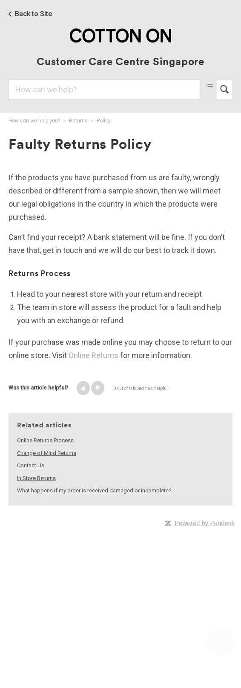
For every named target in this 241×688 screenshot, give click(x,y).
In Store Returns (36, 478)
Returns (78, 121)
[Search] (104, 90)
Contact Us (30, 465)
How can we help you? (34, 121)
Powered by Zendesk (205, 522)
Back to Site (33, 14)
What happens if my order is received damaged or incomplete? (94, 490)
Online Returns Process (45, 440)
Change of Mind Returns (46, 453)
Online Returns (93, 355)
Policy (104, 121)
